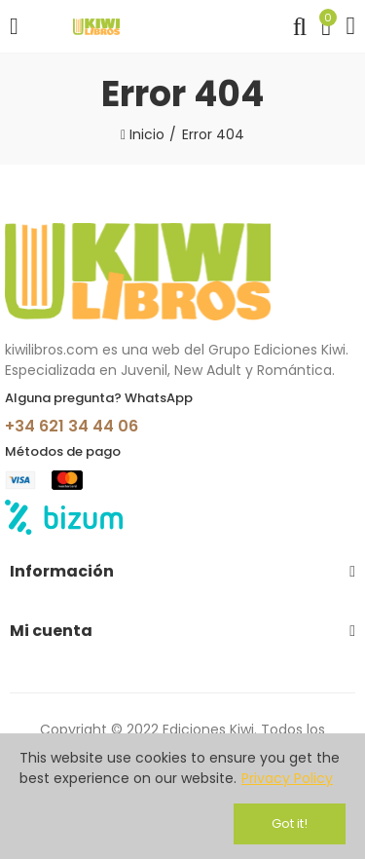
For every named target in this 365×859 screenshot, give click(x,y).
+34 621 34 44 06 (71, 426)
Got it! (290, 823)
